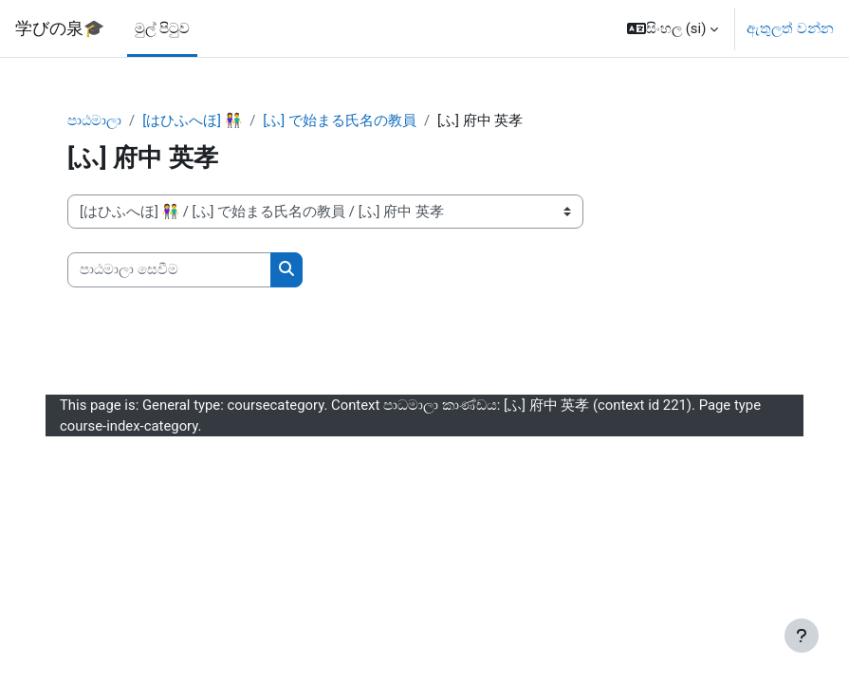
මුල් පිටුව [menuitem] (162, 28)
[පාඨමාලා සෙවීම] (169, 269)
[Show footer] (801, 635)
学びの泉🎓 (59, 28)
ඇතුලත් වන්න (790, 28)
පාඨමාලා (94, 120)
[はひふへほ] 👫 (192, 120)
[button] (672, 28)
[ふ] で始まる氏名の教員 (339, 120)
